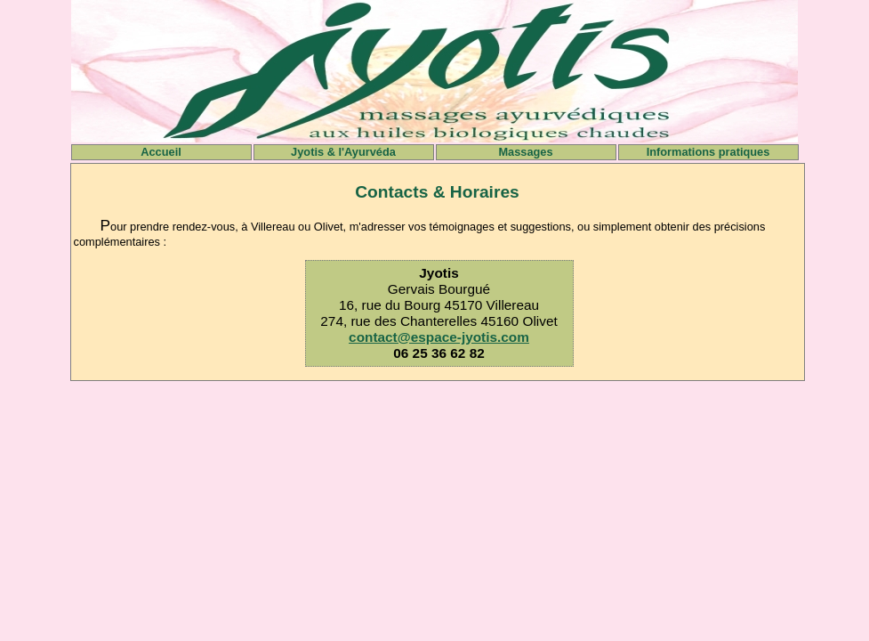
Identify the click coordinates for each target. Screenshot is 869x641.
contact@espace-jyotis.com (439, 337)
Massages (525, 151)
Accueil (161, 151)
